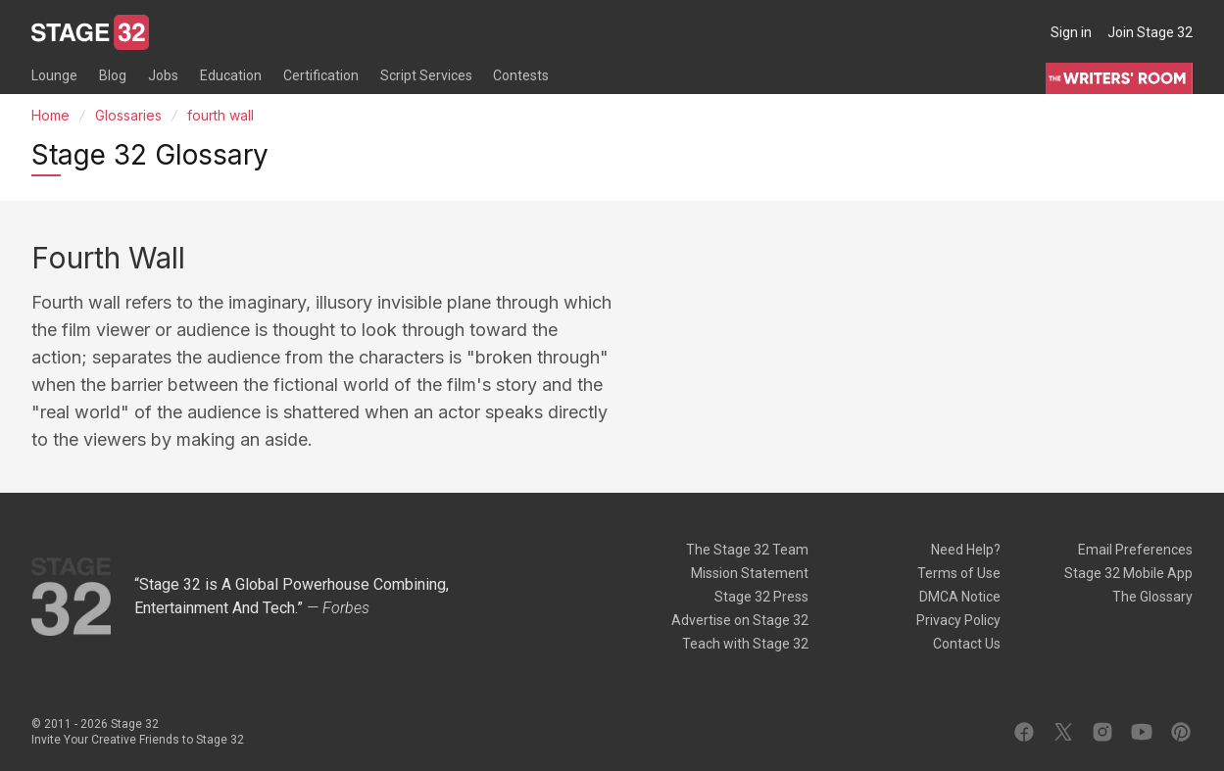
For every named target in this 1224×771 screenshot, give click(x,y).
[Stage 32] (90, 32)
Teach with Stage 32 (745, 643)
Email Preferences (1135, 549)
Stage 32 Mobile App (1128, 573)
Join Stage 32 (1150, 32)
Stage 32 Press (761, 596)
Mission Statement (749, 573)
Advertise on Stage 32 (739, 620)
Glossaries (128, 115)
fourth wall (220, 115)
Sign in (1071, 32)
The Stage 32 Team (747, 549)
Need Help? (966, 549)
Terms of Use (959, 573)
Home (50, 115)
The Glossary (1152, 596)
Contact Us (967, 643)
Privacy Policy (958, 620)
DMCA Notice (960, 596)
